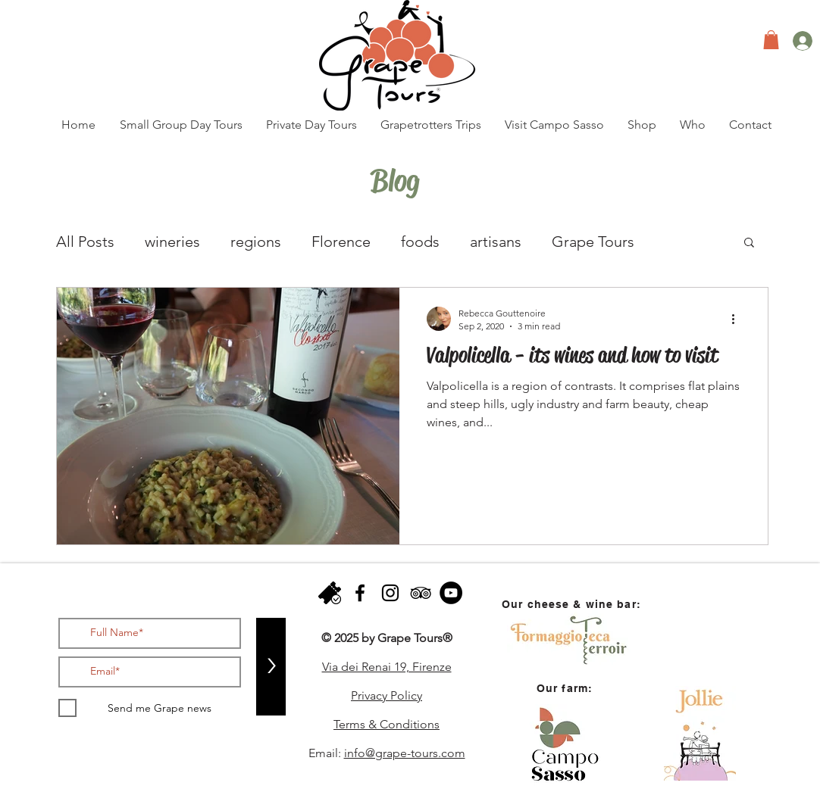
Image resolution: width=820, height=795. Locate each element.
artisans (495, 241)
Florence (341, 241)
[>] (271, 667)
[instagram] (390, 592)
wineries (172, 241)
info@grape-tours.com (404, 753)
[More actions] (738, 319)
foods (420, 241)
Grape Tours (593, 241)
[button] (771, 39)
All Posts (85, 241)
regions (255, 241)
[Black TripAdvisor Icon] (420, 592)
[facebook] (360, 592)
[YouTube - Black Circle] (451, 592)
